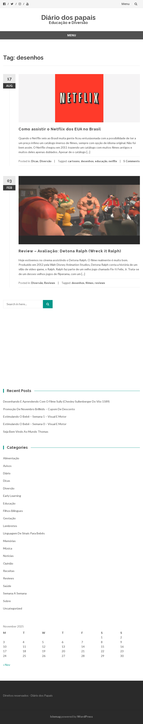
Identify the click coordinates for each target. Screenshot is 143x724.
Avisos (7, 466)
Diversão (45, 161)
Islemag (55, 716)
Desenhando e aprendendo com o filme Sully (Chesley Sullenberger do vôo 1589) (56, 401)
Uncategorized (12, 608)
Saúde (7, 586)
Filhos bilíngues (13, 511)
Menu (126, 4)
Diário (7, 473)
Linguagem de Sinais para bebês (24, 533)
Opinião (8, 563)
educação (101, 161)
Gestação (9, 518)
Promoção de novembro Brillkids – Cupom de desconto (39, 409)
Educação (9, 503)
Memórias (9, 541)
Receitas (8, 571)
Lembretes (10, 526)
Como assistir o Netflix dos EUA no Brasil (60, 129)
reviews (100, 283)
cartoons (74, 161)
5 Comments (131, 161)
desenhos (87, 161)
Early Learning (12, 495)
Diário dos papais (68, 17)
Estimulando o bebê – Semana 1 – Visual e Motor (34, 416)
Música (7, 548)
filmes (89, 283)
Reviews (49, 283)
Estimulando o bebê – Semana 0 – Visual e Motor (34, 424)
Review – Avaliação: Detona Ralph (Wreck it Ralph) (70, 251)
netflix (113, 161)
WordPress (85, 716)
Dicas (34, 161)
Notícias (8, 555)
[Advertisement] (71, 350)
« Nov (6, 664)
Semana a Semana (15, 593)
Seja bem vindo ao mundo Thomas (25, 431)
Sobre (7, 601)
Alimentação (11, 458)
